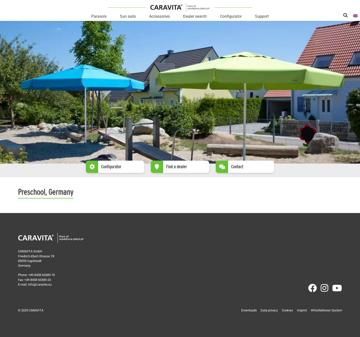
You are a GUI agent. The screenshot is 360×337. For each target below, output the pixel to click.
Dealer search (195, 16)
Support (262, 16)
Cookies (287, 310)
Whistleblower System (326, 310)
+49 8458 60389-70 (41, 275)
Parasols (99, 16)
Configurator (231, 16)
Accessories (159, 16)
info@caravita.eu (40, 284)
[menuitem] (355, 15)
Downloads (249, 310)
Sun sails (128, 16)
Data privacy (269, 310)
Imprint (302, 310)
